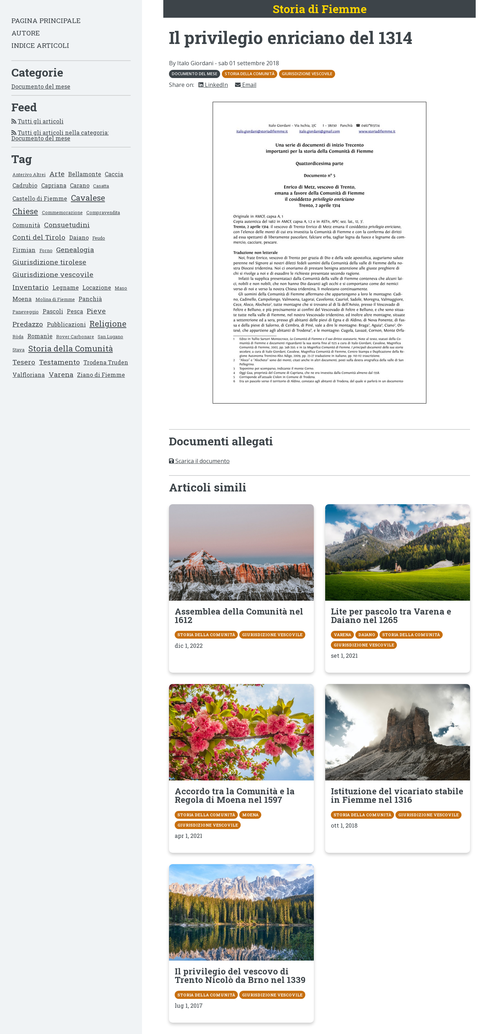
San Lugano (110, 336)
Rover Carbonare (75, 336)
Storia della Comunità (70, 348)
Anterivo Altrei (28, 174)
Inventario (30, 287)
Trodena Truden (105, 362)
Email (245, 85)
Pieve (96, 310)
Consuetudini (67, 224)
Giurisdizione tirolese (49, 261)
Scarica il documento (199, 461)
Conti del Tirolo (38, 237)
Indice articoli (40, 45)
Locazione (96, 287)
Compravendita (103, 212)
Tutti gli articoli (41, 121)
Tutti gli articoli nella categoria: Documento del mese (60, 135)
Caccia (114, 174)
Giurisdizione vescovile (52, 274)
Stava (18, 349)
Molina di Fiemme (55, 299)
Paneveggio (25, 312)
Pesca (75, 311)
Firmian (24, 250)
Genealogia (75, 249)
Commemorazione (62, 212)
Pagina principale (46, 20)
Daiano (79, 237)
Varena (61, 374)
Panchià (90, 298)
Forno (46, 250)
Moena (22, 298)
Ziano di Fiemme (101, 374)
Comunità (26, 225)
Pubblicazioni (66, 324)
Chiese (25, 211)
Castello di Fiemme (39, 198)
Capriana (53, 185)
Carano (79, 185)
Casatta (101, 186)
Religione (107, 323)
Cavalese (88, 198)
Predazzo (27, 323)
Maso (121, 288)
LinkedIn (213, 85)
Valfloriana (28, 374)
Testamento (59, 361)
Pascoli (53, 311)
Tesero (23, 361)
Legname (66, 287)
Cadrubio (24, 185)
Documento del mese (40, 86)
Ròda (17, 336)
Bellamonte (84, 174)
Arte (57, 173)
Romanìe (40, 336)
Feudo (98, 238)
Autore (25, 32)
